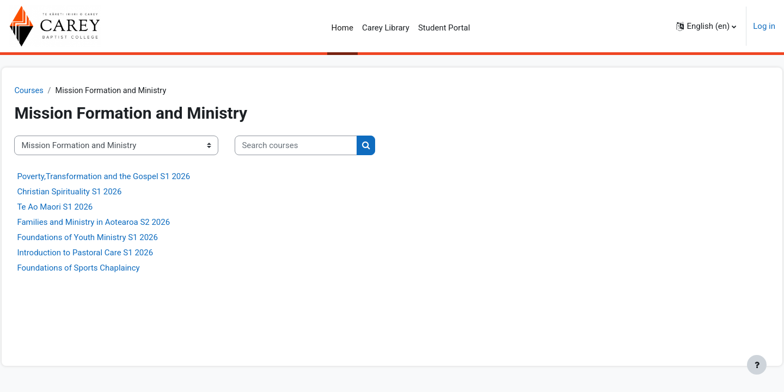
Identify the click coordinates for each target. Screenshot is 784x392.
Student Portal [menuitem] (444, 28)
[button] (706, 26)
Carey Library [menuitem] (385, 28)
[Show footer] (757, 365)
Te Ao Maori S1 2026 (79, 207)
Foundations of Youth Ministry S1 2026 (111, 238)
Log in (764, 26)
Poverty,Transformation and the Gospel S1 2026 (128, 177)
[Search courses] (320, 146)
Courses (54, 91)
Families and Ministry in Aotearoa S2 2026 (117, 223)
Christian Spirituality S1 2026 (93, 192)
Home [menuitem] (342, 28)
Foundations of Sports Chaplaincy (102, 268)
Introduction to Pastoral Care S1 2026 (109, 253)
